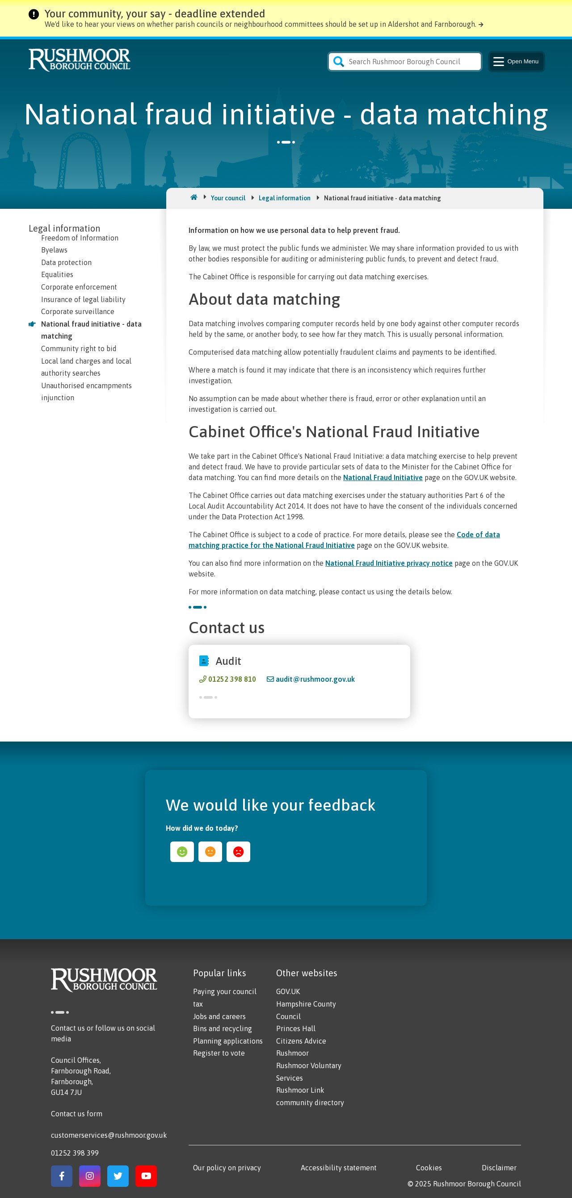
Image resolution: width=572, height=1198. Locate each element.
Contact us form (76, 1114)
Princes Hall (295, 1028)
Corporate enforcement (79, 287)
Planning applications (228, 1041)
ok (210, 852)
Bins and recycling (222, 1028)
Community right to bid (79, 348)
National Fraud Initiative (383, 477)
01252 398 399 (75, 1153)
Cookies (429, 1168)
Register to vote (219, 1053)
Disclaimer (499, 1168)
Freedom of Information (79, 238)
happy (182, 852)
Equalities (57, 274)
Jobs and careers (219, 1016)
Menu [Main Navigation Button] (515, 61)
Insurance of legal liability (83, 299)
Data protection (66, 262)
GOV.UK (288, 991)
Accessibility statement (339, 1168)
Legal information (285, 198)
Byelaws (54, 250)
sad (238, 852)
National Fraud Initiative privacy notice (389, 563)
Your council (228, 198)
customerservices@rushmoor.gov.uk (109, 1135)
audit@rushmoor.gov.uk (315, 679)
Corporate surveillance (77, 311)
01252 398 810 (232, 679)
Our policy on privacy (227, 1168)
